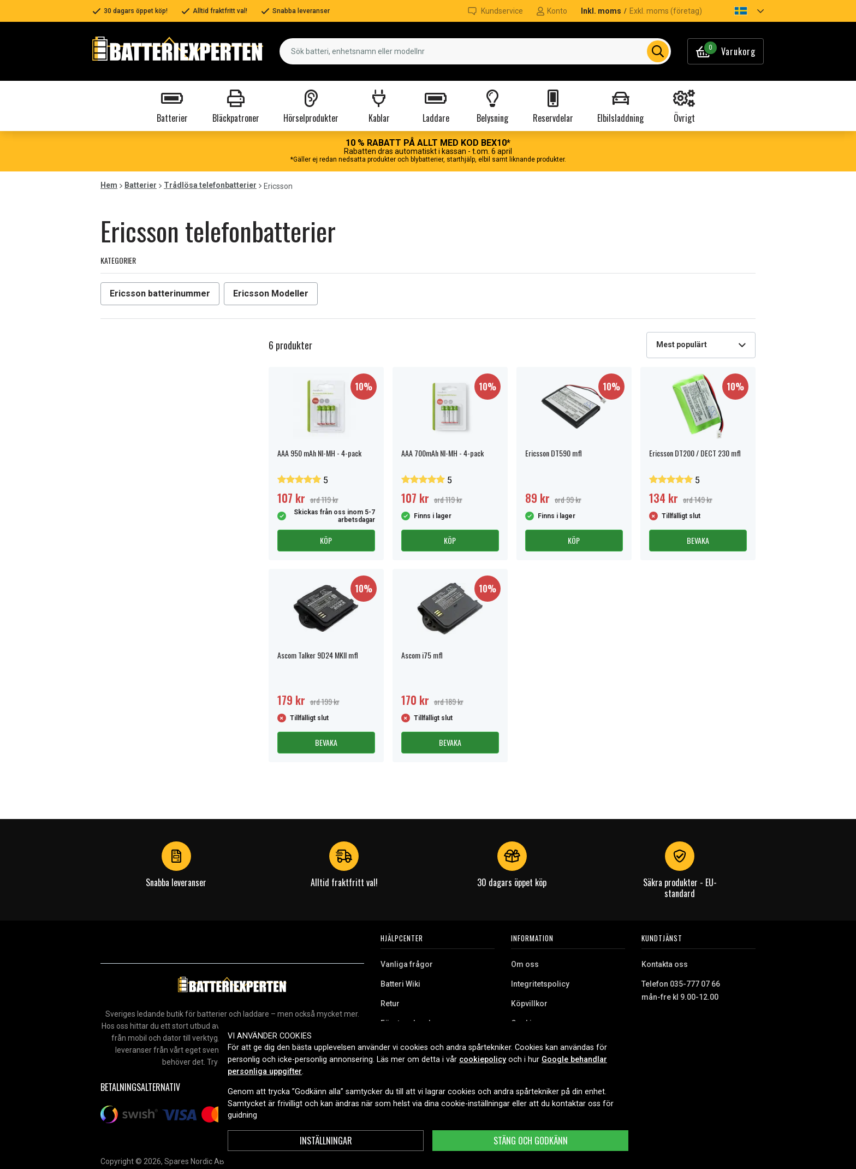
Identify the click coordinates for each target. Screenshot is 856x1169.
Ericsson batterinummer (160, 293)
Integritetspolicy (540, 984)
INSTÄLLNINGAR (326, 1140)
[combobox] (475, 51)
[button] (740, 11)
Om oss (525, 964)
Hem (108, 185)
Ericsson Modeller (270, 293)
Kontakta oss (664, 964)
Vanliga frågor (407, 964)
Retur (390, 1003)
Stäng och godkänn (531, 1140)
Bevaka (698, 540)
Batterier (140, 185)
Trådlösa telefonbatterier (210, 185)
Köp (326, 540)
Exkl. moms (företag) (665, 11)
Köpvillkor (529, 1003)
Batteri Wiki (400, 984)
